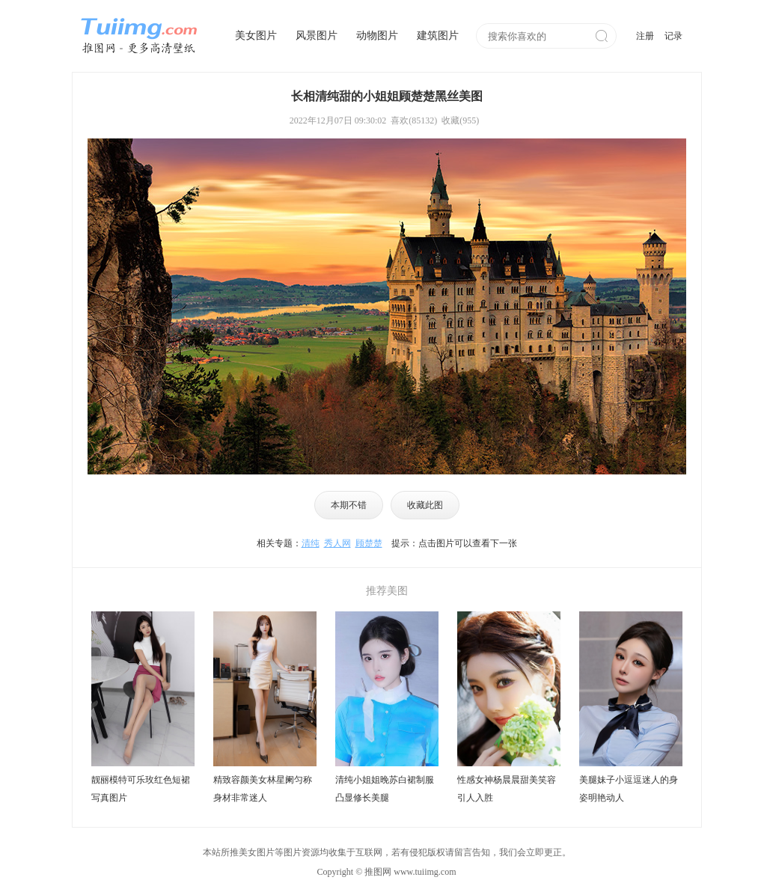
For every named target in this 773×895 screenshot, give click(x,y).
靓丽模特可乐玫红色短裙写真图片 (140, 789)
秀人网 (337, 543)
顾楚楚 (368, 543)
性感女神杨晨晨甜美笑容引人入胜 (506, 789)
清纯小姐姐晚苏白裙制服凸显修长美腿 (384, 789)
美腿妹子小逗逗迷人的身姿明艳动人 (628, 789)
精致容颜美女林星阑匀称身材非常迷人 (262, 789)
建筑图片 (438, 35)
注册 (645, 36)
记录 (673, 36)
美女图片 (256, 35)
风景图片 (316, 35)
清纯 (311, 543)
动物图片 (377, 35)
